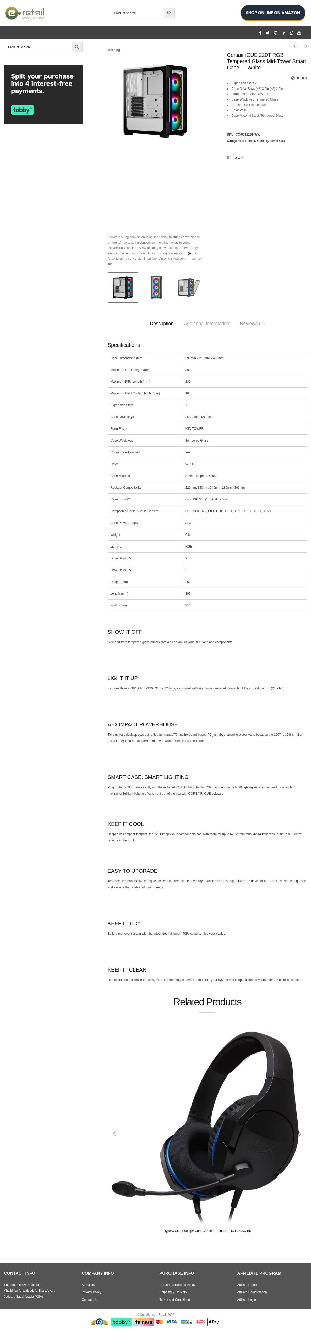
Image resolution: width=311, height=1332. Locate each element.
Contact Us (89, 1300)
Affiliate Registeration (252, 1292)
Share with (235, 157)
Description (161, 323)
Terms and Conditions (175, 1300)
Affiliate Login (246, 1300)
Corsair (250, 141)
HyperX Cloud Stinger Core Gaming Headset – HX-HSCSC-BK (207, 1231)
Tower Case (278, 141)
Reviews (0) (252, 323)
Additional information (206, 323)
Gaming (262, 141)
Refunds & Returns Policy (177, 1285)
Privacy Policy (91, 1292)
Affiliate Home (247, 1285)
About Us (88, 1285)
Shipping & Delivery (173, 1292)
